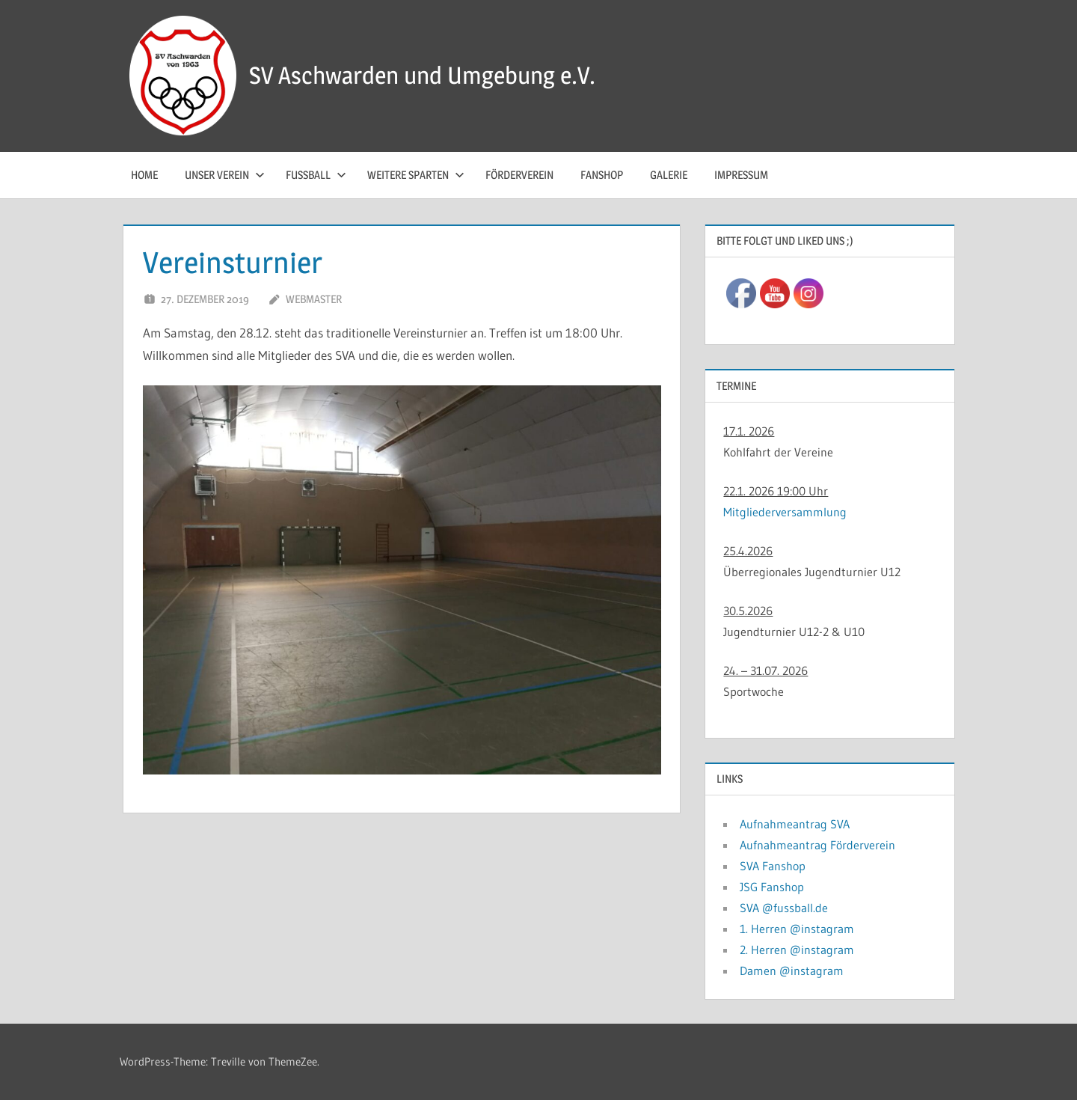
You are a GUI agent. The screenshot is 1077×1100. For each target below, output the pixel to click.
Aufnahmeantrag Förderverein (817, 844)
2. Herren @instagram (797, 949)
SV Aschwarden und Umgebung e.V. (422, 75)
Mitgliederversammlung (785, 511)
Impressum (741, 175)
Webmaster (314, 299)
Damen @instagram (792, 970)
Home (144, 175)
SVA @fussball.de (784, 907)
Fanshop (601, 175)
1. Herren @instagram (797, 928)
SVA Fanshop (773, 865)
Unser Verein (225, 175)
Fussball (316, 175)
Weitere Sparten (415, 175)
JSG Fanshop (772, 886)
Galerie (668, 175)
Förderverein (519, 175)
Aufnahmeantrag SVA (795, 823)
